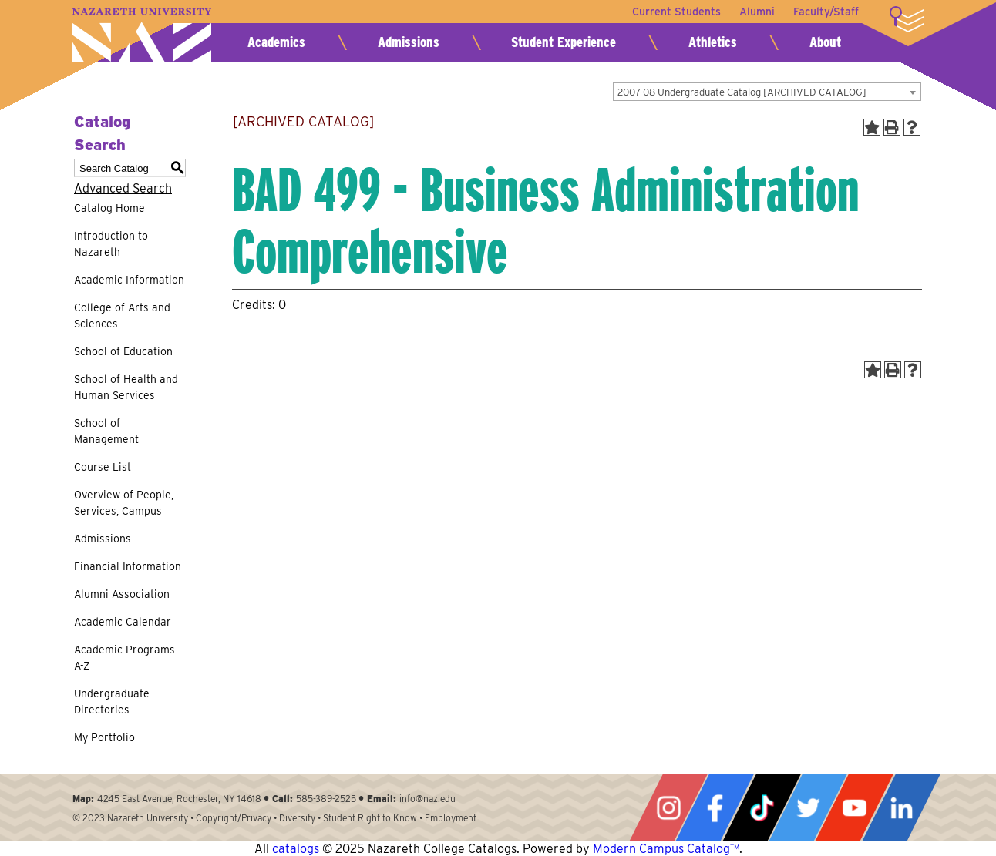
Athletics (712, 42)
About (825, 42)
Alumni (757, 11)
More (907, 19)
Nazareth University (141, 35)
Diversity (297, 818)
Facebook (714, 807)
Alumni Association (122, 594)
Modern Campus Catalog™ (666, 848)
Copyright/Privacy (233, 818)
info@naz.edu (427, 798)
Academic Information (129, 280)
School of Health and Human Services (126, 387)
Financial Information (127, 566)
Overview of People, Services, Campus (123, 502)
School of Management (106, 431)
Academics (276, 42)
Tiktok (761, 807)
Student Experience (563, 42)
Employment (450, 818)
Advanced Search (123, 188)
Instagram (668, 807)
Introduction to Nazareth (111, 244)
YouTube (854, 807)
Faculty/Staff (826, 11)
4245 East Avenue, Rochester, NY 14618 (179, 798)
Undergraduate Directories (112, 701)
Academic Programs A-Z (124, 657)
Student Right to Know (370, 818)
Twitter (808, 807)
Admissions (408, 42)
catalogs (295, 848)
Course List (102, 467)
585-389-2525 (326, 798)
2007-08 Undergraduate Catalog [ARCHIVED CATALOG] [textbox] (741, 92)
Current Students (676, 11)
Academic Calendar (122, 622)
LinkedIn (901, 807)
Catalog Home (109, 208)
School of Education (123, 351)
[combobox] (767, 91)
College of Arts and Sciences (122, 315)
